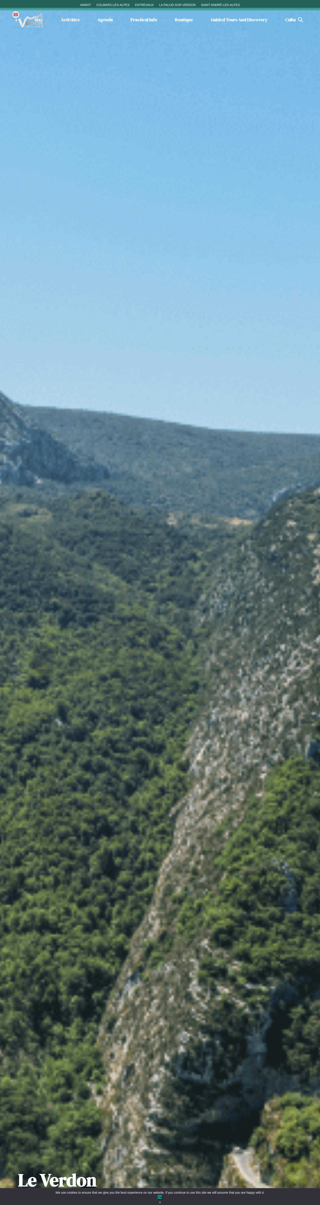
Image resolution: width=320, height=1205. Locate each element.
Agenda (105, 20)
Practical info (143, 20)
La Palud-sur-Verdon (177, 5)
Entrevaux (144, 5)
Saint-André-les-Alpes (220, 5)
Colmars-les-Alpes (113, 5)
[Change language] (15, 14)
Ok (160, 1197)
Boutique (184, 20)
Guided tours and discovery (239, 20)
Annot (85, 5)
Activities (70, 20)
